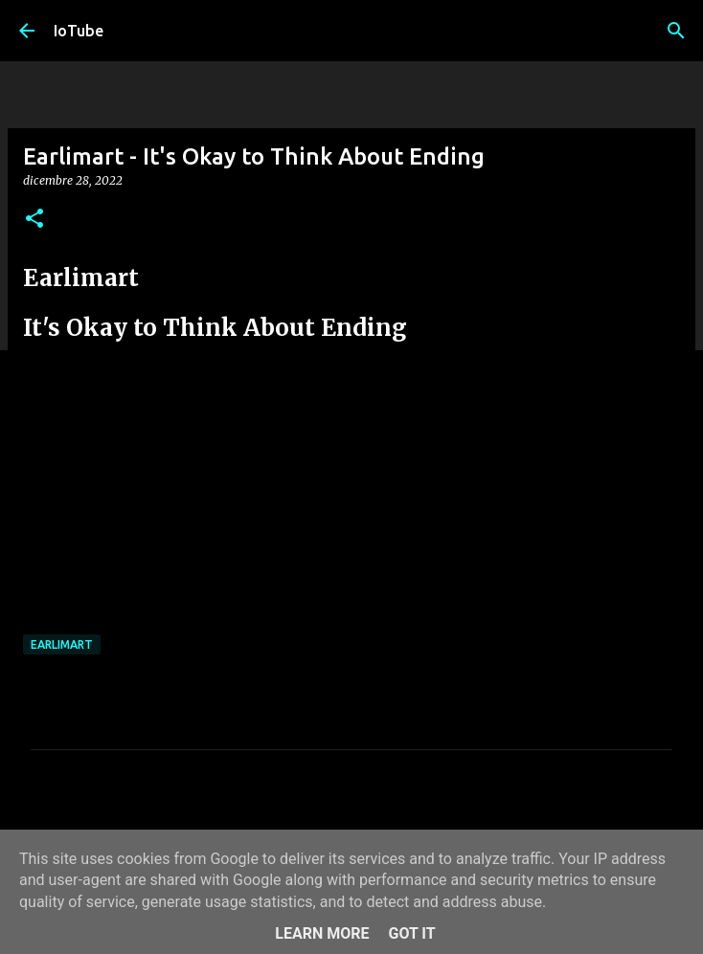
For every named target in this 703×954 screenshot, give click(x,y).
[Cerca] (676, 31)
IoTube (78, 30)
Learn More (322, 933)
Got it (411, 933)
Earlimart (62, 644)
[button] (34, 220)
